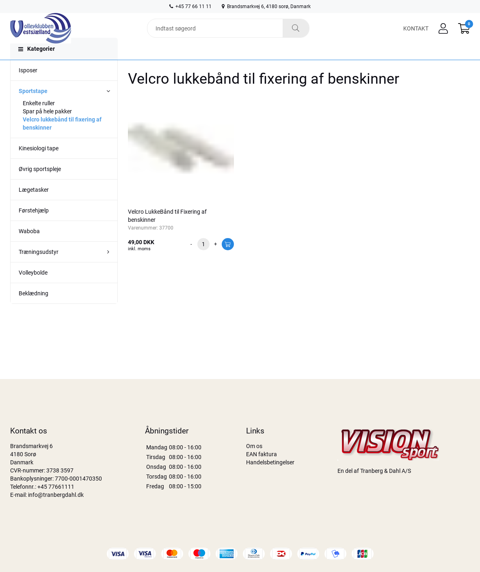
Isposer (28, 86)
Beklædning (33, 309)
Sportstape (33, 107)
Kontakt (415, 33)
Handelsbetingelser (270, 462)
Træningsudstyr (38, 268)
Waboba (29, 247)
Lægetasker (34, 206)
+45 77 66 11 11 (190, 6)
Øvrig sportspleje (40, 185)
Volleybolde (33, 289)
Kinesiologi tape (38, 164)
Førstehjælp (34, 226)
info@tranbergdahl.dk (56, 495)
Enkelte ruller (39, 119)
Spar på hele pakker (47, 127)
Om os (254, 446)
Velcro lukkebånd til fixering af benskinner (62, 139)
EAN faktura (261, 454)
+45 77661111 (55, 486)
